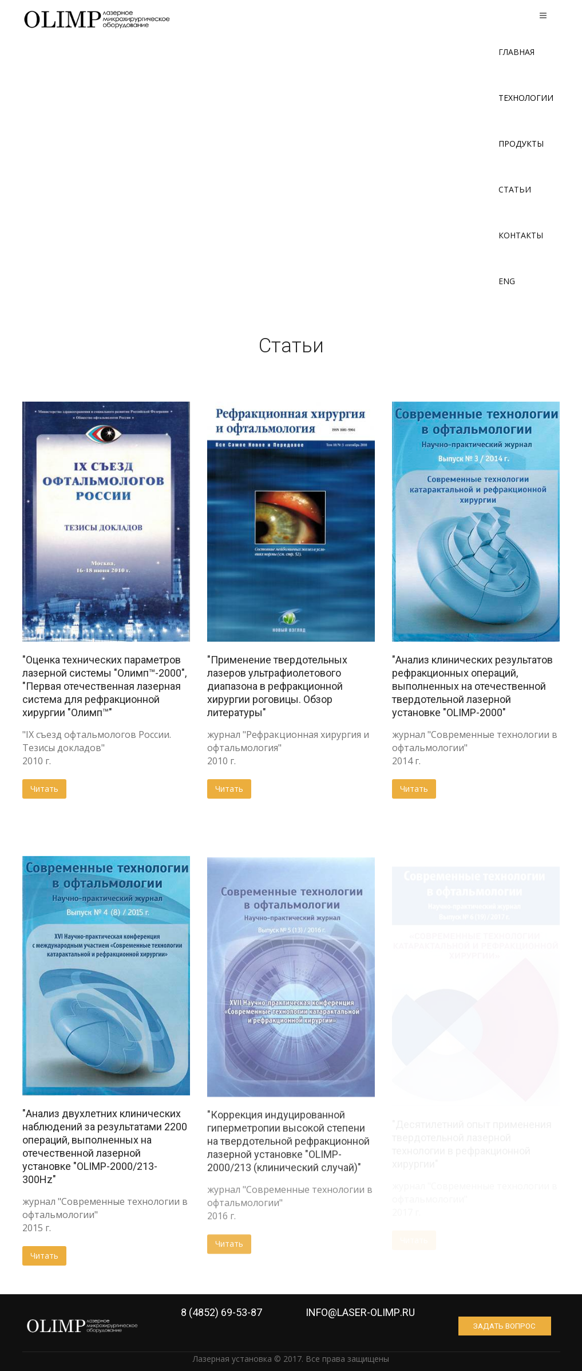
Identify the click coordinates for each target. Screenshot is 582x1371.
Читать (44, 788)
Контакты (520, 235)
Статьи (514, 189)
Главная (516, 51)
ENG (506, 281)
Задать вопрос (509, 1325)
